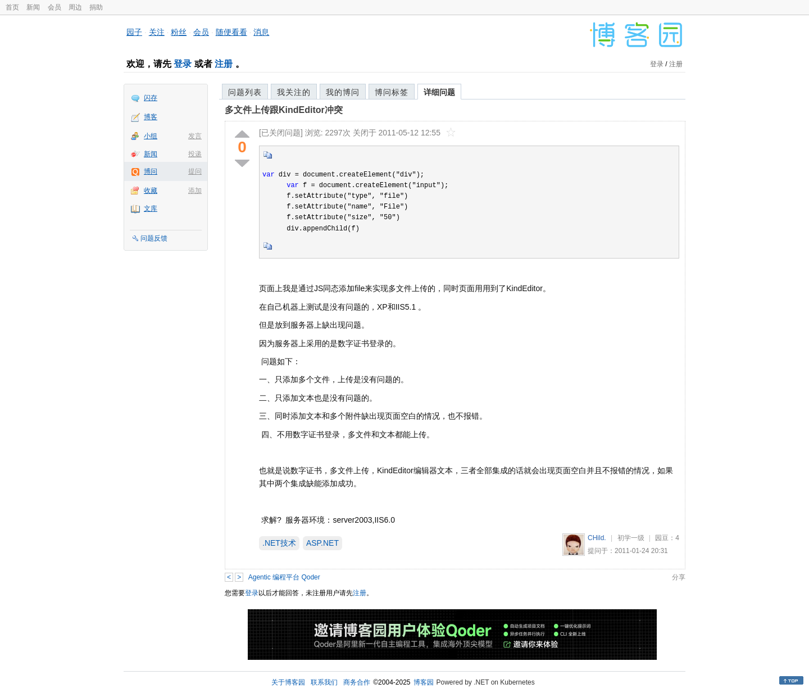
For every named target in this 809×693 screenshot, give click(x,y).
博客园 (423, 682)
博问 (150, 171)
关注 (157, 32)
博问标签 (391, 92)
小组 (150, 136)
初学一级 (630, 538)
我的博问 (343, 92)
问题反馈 (153, 238)
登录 (183, 64)
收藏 (150, 190)
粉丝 (179, 32)
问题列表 (245, 92)
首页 (12, 7)
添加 (195, 190)
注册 (224, 64)
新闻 (33, 7)
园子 (134, 32)
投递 (195, 154)
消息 (261, 32)
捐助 (96, 7)
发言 (195, 136)
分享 (678, 577)
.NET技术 (279, 542)
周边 (75, 7)
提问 (195, 171)
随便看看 (231, 32)
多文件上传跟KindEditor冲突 (284, 110)
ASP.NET (322, 542)
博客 (150, 117)
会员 (54, 7)
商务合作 (356, 682)
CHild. (597, 538)
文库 (150, 208)
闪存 (150, 98)
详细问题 (439, 92)
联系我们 (324, 682)
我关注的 (294, 92)
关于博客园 (288, 682)
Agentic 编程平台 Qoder (284, 577)
